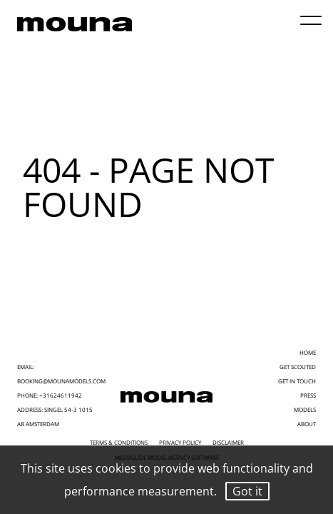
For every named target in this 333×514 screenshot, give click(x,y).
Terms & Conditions (119, 442)
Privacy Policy (180, 442)
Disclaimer (228, 442)
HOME (307, 352)
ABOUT (306, 424)
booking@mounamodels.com (61, 381)
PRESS (308, 395)
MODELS (305, 409)
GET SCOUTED (298, 367)
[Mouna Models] (166, 397)
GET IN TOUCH (297, 381)
